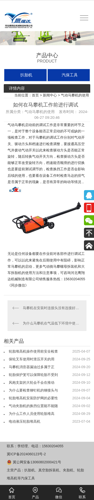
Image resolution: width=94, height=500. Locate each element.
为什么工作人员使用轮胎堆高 (31, 414)
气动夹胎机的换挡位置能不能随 (33, 406)
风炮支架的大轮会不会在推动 (31, 382)
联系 (82, 493)
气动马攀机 (16, 125)
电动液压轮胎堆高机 (24, 421)
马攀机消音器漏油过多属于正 (31, 367)
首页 (35, 95)
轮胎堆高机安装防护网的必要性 (33, 398)
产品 (35, 493)
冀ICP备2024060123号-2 (26, 454)
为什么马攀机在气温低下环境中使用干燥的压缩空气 (52, 323)
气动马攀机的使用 (75, 95)
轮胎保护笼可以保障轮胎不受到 (33, 375)
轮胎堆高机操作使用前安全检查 (33, 351)
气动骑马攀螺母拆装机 (60, 266)
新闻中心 (50, 95)
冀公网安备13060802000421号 (34, 462)
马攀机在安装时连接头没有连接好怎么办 (52, 308)
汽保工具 (70, 75)
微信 (58, 493)
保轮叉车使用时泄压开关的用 (31, 359)
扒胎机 (26, 75)
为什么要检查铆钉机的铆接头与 (33, 390)
